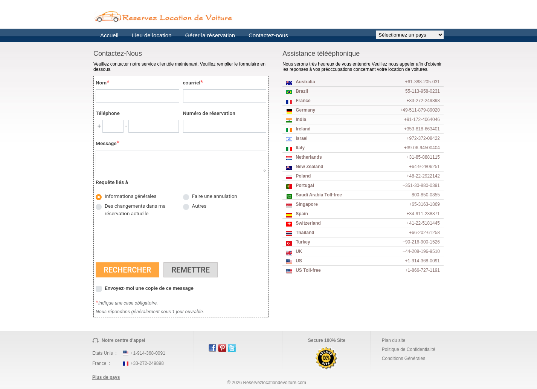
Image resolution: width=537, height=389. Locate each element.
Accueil (109, 35)
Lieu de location (151, 35)
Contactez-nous (268, 35)
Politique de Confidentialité (408, 349)
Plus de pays (106, 377)
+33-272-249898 (146, 363)
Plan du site (394, 340)
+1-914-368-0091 (147, 353)
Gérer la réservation (210, 35)
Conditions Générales (403, 358)
